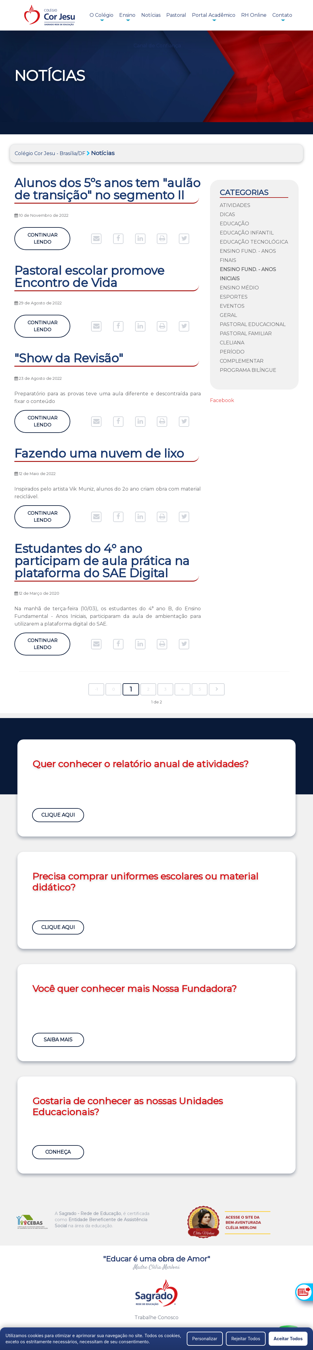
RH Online (254, 15)
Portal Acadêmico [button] (213, 15)
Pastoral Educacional (252, 324)
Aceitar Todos (288, 1338)
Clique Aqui (58, 814)
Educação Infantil (247, 233)
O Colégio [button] (101, 15)
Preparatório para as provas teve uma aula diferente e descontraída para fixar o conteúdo (107, 397)
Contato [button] (282, 15)
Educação (234, 224)
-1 (96, 689)
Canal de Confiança (157, 46)
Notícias (150, 15)
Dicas (227, 214)
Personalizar (204, 1338)
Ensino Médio (239, 288)
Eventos (232, 306)
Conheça (59, 1151)
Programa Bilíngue (248, 370)
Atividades (235, 205)
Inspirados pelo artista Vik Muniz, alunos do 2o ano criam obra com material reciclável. (107, 492)
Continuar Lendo (42, 238)
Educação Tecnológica (254, 242)
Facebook (222, 400)
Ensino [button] (127, 15)
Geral (228, 315)
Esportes (234, 297)
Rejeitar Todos (245, 1338)
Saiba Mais (58, 1039)
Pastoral (176, 15)
